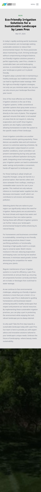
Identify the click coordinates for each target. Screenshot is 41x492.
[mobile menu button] (37, 4)
